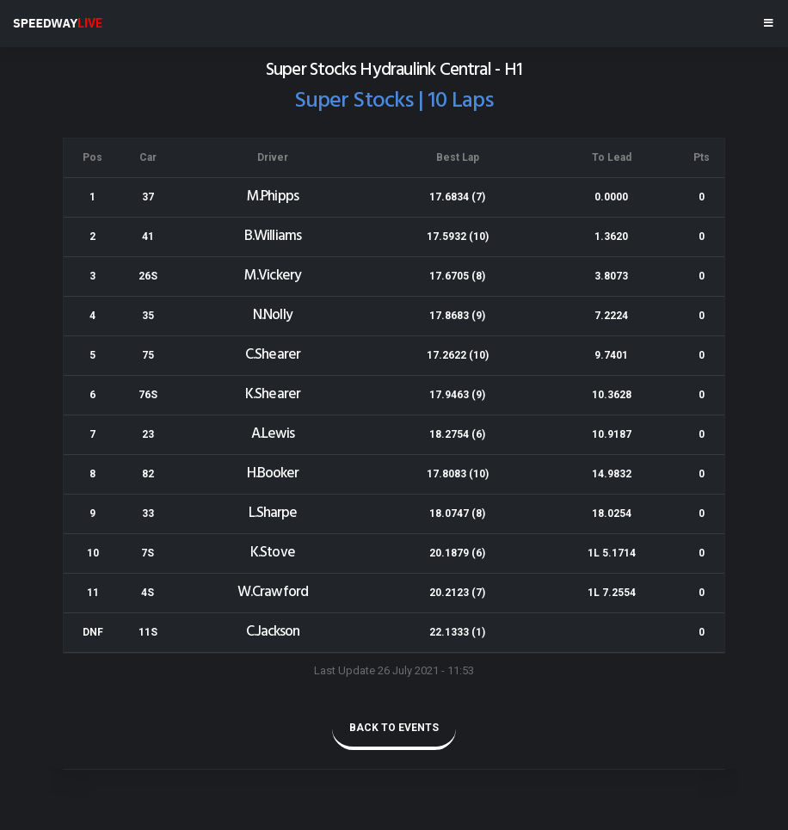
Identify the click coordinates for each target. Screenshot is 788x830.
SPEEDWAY (57, 23)
